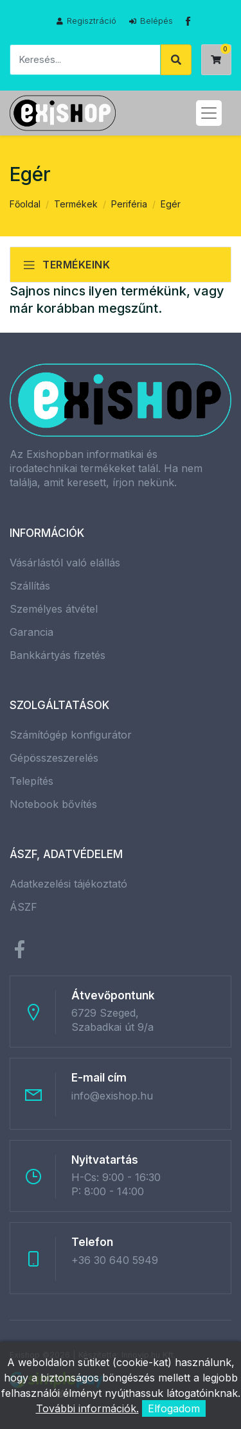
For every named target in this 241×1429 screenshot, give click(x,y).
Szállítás (30, 585)
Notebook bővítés (53, 804)
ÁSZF (23, 906)
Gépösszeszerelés (54, 757)
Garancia (31, 632)
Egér (171, 203)
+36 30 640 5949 (114, 1260)
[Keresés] (85, 59)
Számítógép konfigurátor (71, 734)
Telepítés (31, 781)
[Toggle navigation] (209, 113)
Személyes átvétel (54, 608)
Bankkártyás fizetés (57, 655)
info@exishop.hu (112, 1095)
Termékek (76, 203)
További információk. (87, 1408)
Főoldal (25, 203)
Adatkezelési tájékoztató (68, 883)
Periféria (129, 203)
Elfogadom (174, 1408)
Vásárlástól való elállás (65, 562)
